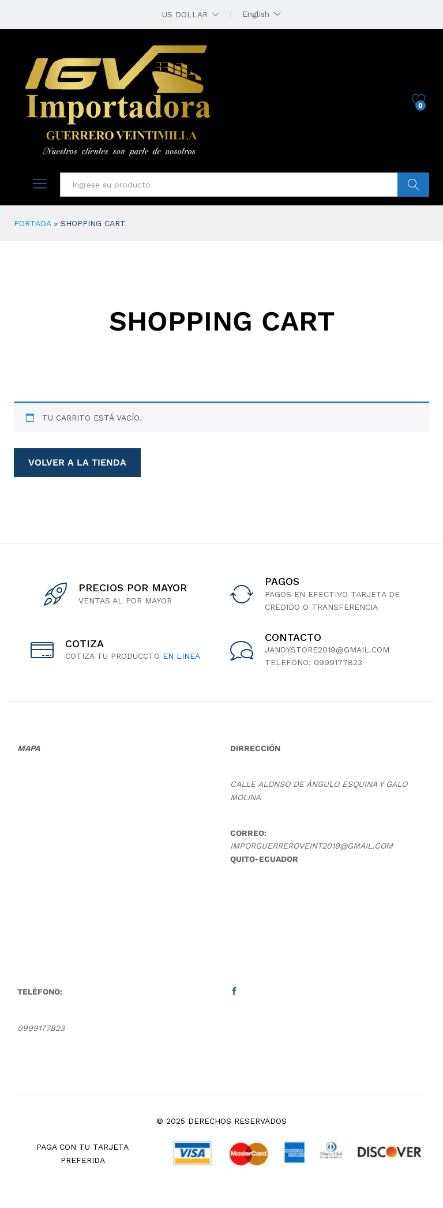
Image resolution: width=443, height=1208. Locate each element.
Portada (32, 223)
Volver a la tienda (77, 462)
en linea (181, 656)
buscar (413, 184)
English (255, 14)
